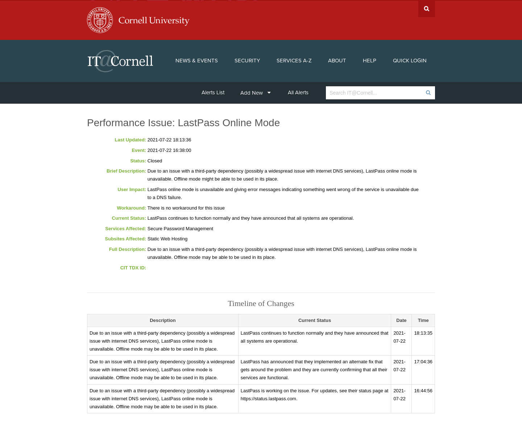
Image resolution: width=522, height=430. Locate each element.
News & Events (196, 60)
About (337, 60)
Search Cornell (426, 8)
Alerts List (213, 91)
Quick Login (410, 60)
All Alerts (298, 91)
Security (247, 60)
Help (369, 60)
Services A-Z (294, 60)
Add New (255, 92)
